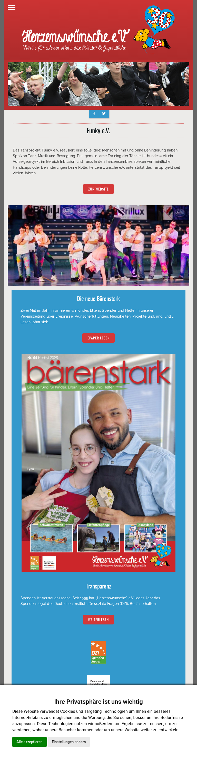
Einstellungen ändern (69, 742)
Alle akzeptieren (29, 742)
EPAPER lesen (98, 338)
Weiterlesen (98, 619)
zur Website (98, 189)
